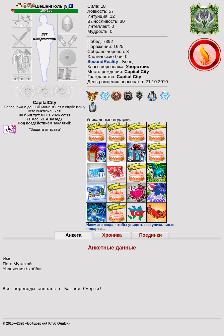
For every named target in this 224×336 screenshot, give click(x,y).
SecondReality (102, 61)
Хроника (112, 235)
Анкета (74, 235)
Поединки (150, 235)
